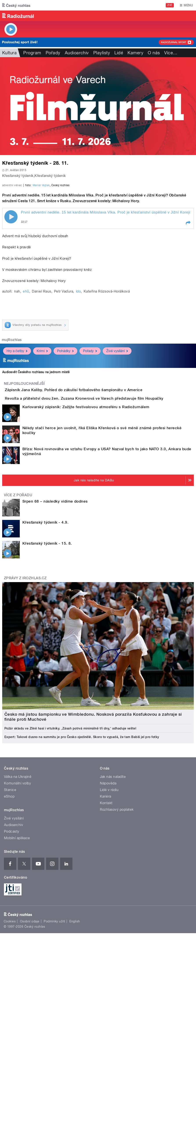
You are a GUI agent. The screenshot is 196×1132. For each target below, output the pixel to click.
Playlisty (101, 52)
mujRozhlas (12, 450)
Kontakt (106, 938)
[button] (187, 332)
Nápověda (108, 918)
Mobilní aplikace (17, 973)
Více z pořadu (18, 630)
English (74, 1056)
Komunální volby (17, 918)
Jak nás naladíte (113, 911)
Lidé (118, 52)
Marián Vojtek (41, 295)
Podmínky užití (54, 1056)
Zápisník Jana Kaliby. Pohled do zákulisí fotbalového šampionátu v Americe (91, 500)
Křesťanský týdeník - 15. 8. (47, 678)
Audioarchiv (77, 52)
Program (32, 52)
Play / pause (11, 326)
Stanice (10, 925)
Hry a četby (17, 461)
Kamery (135, 52)
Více (170, 52)
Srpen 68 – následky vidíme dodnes (55, 636)
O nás (154, 52)
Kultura (9, 52)
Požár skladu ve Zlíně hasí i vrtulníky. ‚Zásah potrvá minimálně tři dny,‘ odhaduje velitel (70, 863)
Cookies (10, 1056)
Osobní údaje (30, 1056)
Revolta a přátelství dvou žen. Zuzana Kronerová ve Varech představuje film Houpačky (101, 521)
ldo (78, 401)
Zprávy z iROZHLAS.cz (25, 713)
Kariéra (105, 931)
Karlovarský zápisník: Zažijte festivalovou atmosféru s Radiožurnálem (85, 542)
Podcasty (11, 966)
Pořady (53, 52)
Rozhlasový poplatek (117, 944)
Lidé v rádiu (109, 925)
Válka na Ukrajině (17, 911)
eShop (9, 931)
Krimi (42, 461)
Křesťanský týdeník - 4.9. (45, 657)
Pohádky (65, 461)
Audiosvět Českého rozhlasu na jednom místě (36, 482)
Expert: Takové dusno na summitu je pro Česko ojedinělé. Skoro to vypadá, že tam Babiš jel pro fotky (81, 872)
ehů (26, 401)
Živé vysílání (117, 461)
